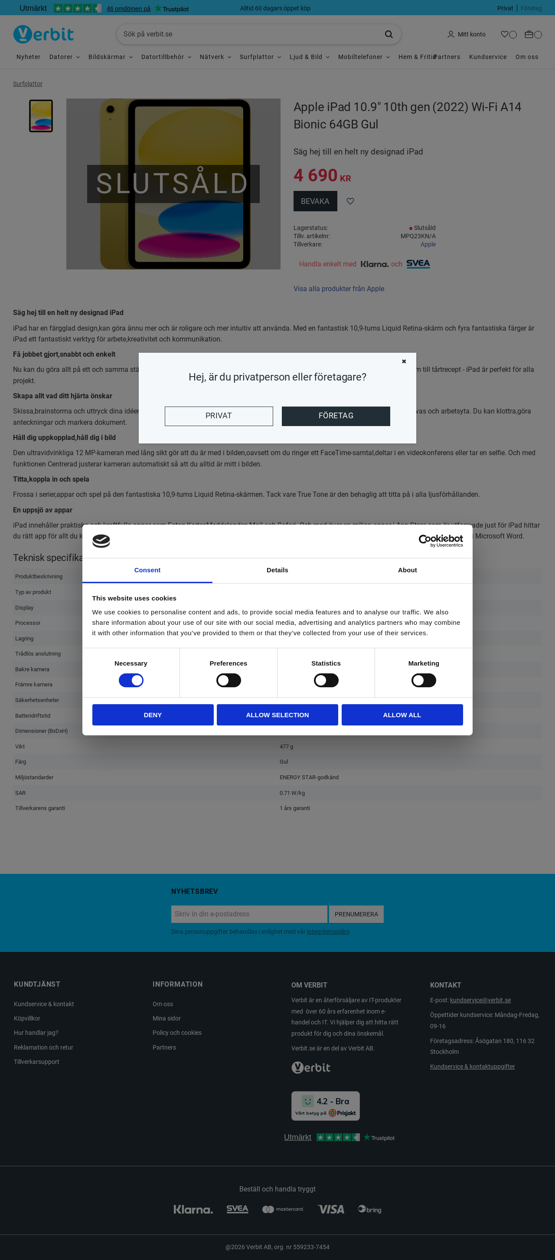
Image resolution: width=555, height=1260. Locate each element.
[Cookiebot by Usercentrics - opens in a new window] (425, 541)
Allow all (402, 715)
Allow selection (277, 715)
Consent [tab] (147, 570)
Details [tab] (277, 570)
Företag (336, 415)
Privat (219, 415)
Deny (153, 715)
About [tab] (407, 570)
